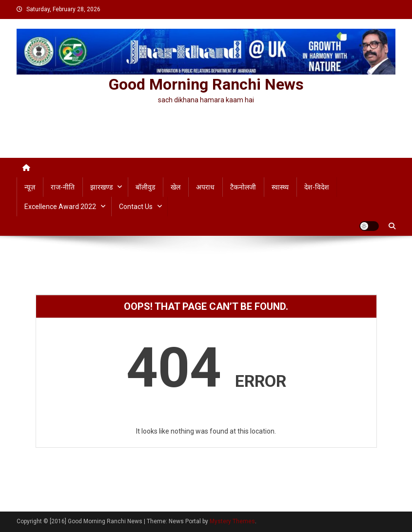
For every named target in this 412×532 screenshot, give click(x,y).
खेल (175, 187)
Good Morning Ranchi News (206, 84)
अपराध (205, 187)
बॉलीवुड (145, 187)
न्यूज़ (29, 187)
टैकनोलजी (243, 187)
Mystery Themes (232, 521)
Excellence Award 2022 (60, 206)
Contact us (136, 206)
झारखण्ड (101, 187)
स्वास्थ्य (280, 187)
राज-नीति (63, 187)
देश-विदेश (316, 187)
